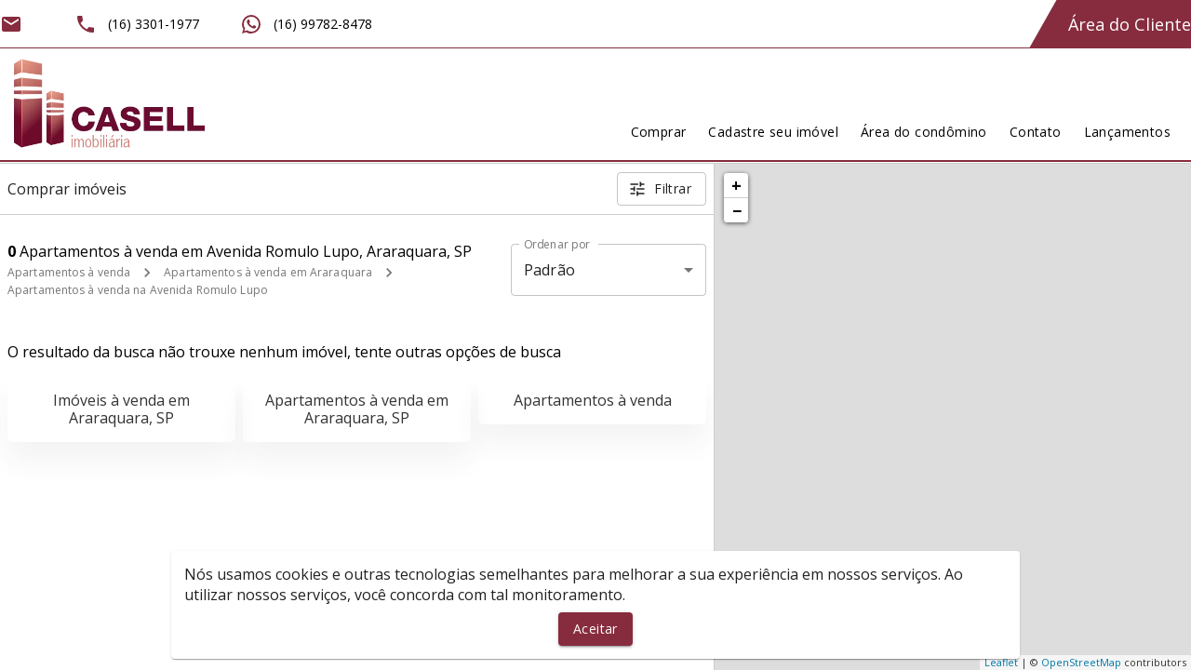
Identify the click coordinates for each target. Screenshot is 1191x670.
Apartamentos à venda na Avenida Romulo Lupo (137, 290)
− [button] (737, 210)
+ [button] (736, 185)
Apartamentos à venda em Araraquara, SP (356, 409)
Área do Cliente (1129, 24)
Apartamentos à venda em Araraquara (268, 272)
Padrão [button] (549, 270)
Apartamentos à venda (68, 272)
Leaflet (1001, 662)
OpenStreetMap (1081, 662)
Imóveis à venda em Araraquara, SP (121, 409)
